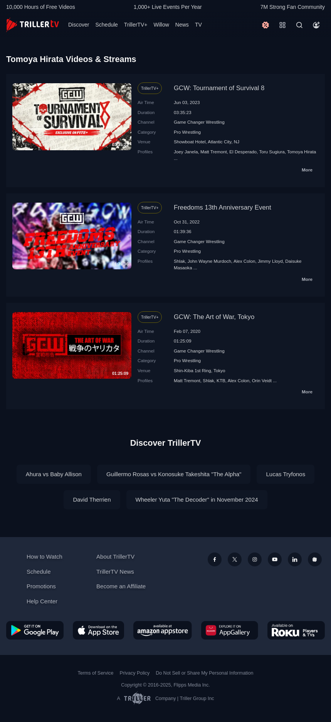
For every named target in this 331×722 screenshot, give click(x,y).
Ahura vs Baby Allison (54, 474)
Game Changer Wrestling (199, 121)
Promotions (41, 586)
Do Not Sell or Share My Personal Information (204, 673)
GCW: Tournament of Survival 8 (219, 88)
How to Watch (44, 556)
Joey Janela (186, 151)
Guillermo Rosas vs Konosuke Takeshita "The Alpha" (174, 474)
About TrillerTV (115, 556)
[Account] (316, 25)
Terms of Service (96, 673)
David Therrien (92, 499)
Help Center (42, 601)
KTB (221, 380)
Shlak (179, 261)
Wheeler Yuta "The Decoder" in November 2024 (197, 499)
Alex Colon (244, 261)
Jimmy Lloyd (270, 261)
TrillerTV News (115, 571)
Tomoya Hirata (301, 151)
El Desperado (243, 151)
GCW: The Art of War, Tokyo (214, 317)
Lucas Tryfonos (285, 474)
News (182, 25)
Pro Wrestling (187, 131)
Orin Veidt (262, 380)
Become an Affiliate (121, 586)
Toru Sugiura (271, 151)
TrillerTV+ (136, 25)
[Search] (299, 25)
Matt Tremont (213, 151)
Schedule (106, 25)
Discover (78, 25)
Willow (161, 25)
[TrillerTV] (32, 24)
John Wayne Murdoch (209, 261)
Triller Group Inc (197, 698)
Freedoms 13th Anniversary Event (222, 207)
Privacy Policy (134, 673)
